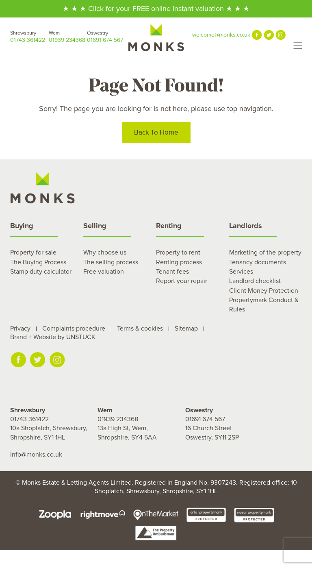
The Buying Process (38, 262)
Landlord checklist (255, 281)
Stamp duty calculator (41, 272)
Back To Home (156, 133)
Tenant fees (172, 272)
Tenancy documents (257, 262)
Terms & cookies (140, 328)
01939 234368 (68, 36)
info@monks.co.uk (36, 454)
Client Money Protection (263, 291)
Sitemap (186, 328)
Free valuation (103, 272)
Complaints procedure (73, 328)
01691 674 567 (106, 36)
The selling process (110, 262)
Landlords (245, 225)
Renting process (179, 262)
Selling (94, 225)
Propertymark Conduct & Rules (264, 304)
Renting (169, 225)
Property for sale (33, 252)
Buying (21, 225)
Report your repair (181, 281)
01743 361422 (29, 36)
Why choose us (104, 252)
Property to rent (178, 252)
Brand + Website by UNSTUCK (52, 337)
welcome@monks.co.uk (221, 34)
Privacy (20, 328)
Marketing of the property (265, 252)
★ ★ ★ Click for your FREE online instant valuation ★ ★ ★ (156, 8)
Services (241, 272)
